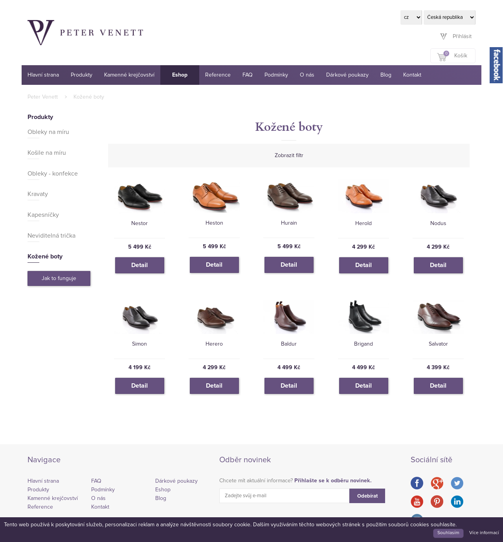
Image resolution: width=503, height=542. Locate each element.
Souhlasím (448, 533)
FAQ (247, 75)
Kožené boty (88, 97)
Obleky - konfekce (53, 173)
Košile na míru (47, 153)
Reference (218, 75)
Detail (139, 265)
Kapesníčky (43, 215)
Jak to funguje (59, 278)
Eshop (179, 75)
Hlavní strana (43, 75)
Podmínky (276, 75)
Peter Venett (43, 97)
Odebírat (367, 496)
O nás (307, 75)
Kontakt (412, 75)
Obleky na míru (48, 132)
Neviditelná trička (51, 236)
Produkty (81, 75)
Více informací (484, 533)
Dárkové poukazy (347, 75)
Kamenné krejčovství (129, 75)
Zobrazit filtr (289, 155)
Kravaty (38, 194)
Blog (385, 75)
